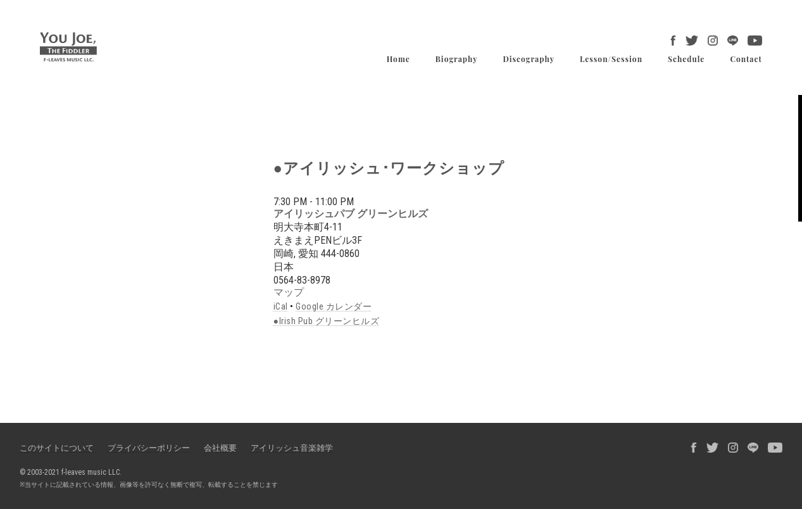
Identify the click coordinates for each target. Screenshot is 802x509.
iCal (280, 306)
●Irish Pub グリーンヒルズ (326, 321)
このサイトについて (57, 448)
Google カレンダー (334, 306)
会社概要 (220, 448)
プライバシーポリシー (149, 448)
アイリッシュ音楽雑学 (292, 448)
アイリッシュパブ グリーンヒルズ (350, 214)
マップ (288, 292)
